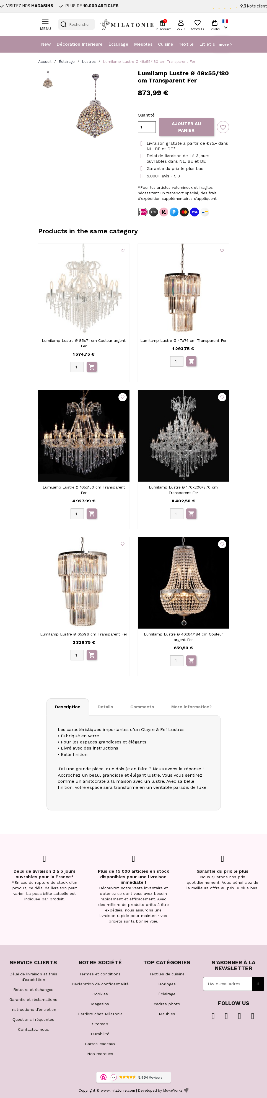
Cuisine (165, 44)
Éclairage (118, 44)
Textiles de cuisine (167, 974)
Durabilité (100, 1034)
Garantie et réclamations (33, 999)
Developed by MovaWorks (160, 1090)
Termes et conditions (100, 974)
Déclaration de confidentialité (100, 984)
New (46, 44)
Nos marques (100, 1054)
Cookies (100, 994)
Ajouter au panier (186, 127)
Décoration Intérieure (79, 44)
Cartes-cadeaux (100, 1044)
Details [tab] (105, 706)
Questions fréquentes (33, 1019)
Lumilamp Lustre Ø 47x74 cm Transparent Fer (183, 340)
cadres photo (167, 1004)
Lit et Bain (210, 44)
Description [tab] (68, 706)
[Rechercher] (76, 24)
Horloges (167, 984)
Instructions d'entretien (33, 1009)
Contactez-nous (33, 1029)
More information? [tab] (191, 706)
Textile (186, 44)
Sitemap (100, 1024)
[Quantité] (147, 127)
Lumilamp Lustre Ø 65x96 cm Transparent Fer (83, 634)
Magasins (100, 1004)
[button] (181, 24)
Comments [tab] (142, 706)
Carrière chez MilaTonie (100, 1014)
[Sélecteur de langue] (225, 24)
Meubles (143, 44)
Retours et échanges (33, 989)
